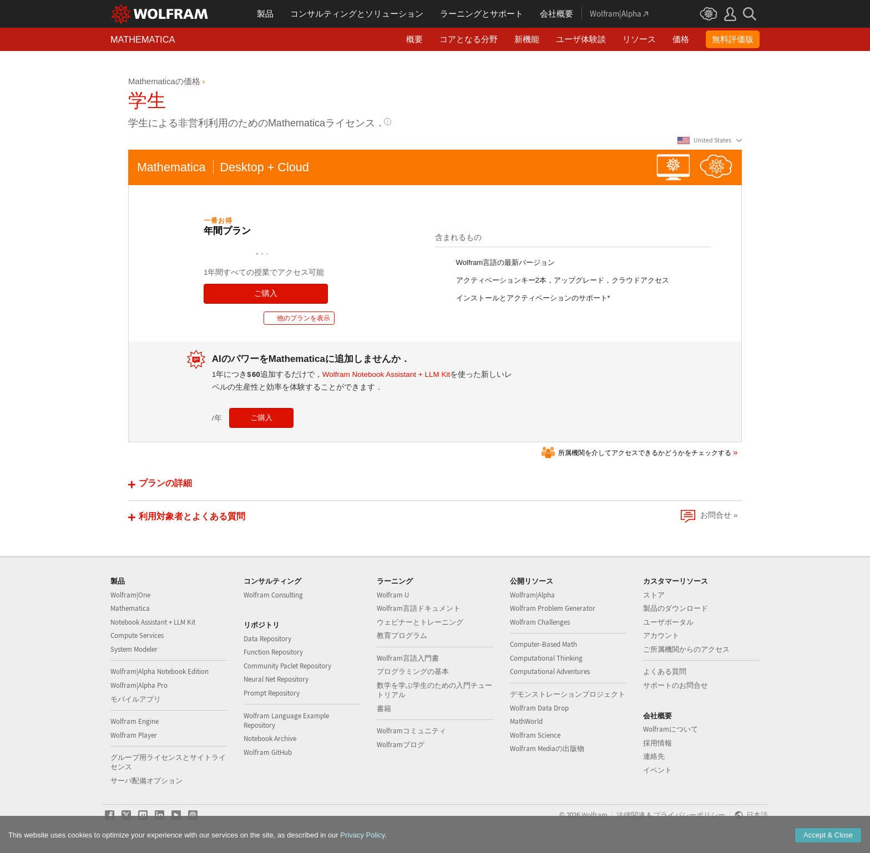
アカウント (661, 635)
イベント (657, 770)
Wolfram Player (133, 735)
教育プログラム (402, 635)
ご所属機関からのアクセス (686, 649)
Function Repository (273, 652)
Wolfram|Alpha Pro (139, 685)
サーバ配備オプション (146, 780)
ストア (654, 595)
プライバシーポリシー (689, 814)
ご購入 (265, 293)
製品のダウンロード (675, 608)
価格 (680, 39)
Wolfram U (393, 595)
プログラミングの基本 (413, 671)
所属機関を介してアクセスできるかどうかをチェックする (644, 453)
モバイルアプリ (135, 699)
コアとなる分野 (468, 39)
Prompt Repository (272, 693)
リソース (639, 39)
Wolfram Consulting (273, 595)
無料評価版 (732, 39)
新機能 (526, 39)
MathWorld (526, 721)
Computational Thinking (546, 658)
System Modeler (134, 649)
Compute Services (137, 635)
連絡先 (654, 756)
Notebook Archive (270, 738)
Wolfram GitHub (268, 752)
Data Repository (267, 638)
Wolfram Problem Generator (552, 608)
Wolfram (594, 814)
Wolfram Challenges (540, 622)
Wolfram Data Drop (539, 708)
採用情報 (657, 743)
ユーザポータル (668, 622)
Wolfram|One (130, 595)
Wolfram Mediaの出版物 (547, 748)
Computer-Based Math (543, 644)
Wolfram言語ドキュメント (419, 608)
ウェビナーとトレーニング (420, 622)
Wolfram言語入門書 (408, 658)
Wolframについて (670, 729)
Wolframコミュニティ (411, 730)
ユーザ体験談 (581, 39)
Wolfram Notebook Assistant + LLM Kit (386, 374)
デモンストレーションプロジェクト (567, 694)
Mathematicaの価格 (164, 81)
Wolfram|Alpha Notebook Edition (159, 671)
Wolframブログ (400, 744)
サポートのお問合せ (675, 685)
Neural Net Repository (276, 679)
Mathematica (130, 608)
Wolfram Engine (134, 721)
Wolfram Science (535, 735)
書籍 (384, 708)
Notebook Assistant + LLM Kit (152, 622)
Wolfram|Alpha (532, 595)
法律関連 (630, 814)
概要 (414, 39)
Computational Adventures (550, 671)
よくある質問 (664, 671)
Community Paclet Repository (287, 666)
